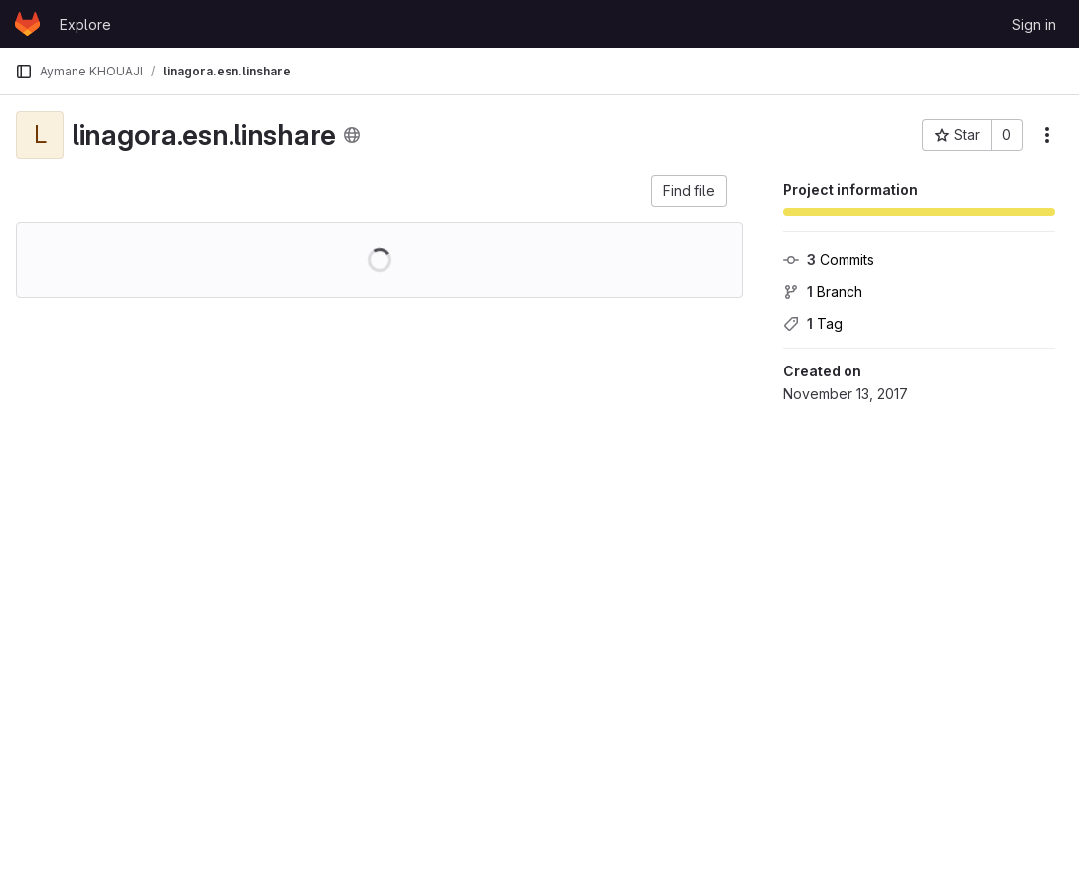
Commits (828, 259)
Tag (813, 323)
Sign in (1034, 24)
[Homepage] (27, 24)
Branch (822, 291)
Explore (85, 24)
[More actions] (1047, 135)
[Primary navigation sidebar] (24, 71)
